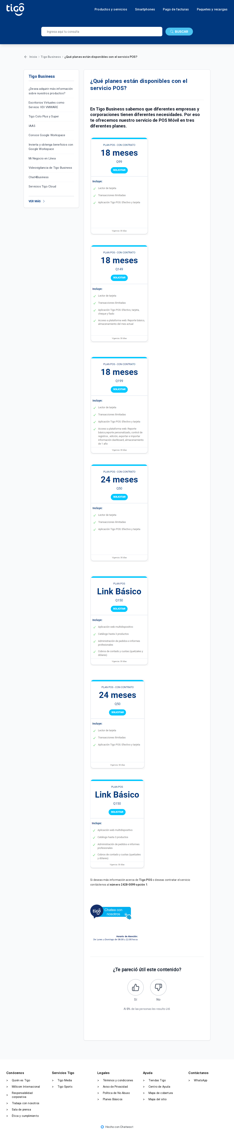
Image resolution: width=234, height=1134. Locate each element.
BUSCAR (179, 32)
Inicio (33, 56)
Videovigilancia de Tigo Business (50, 167)
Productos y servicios (111, 9)
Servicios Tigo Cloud (42, 186)
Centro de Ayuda (156, 1088)
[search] (101, 32)
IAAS (32, 126)
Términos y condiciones (115, 1081)
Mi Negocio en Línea (42, 158)
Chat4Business (39, 177)
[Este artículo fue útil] (135, 988)
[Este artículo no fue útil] (159, 988)
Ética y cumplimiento (22, 1117)
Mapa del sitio (155, 1100)
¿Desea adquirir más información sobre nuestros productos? (51, 91)
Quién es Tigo (18, 1081)
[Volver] (26, 57)
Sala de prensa (18, 1111)
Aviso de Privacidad (112, 1088)
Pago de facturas (176, 9)
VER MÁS (37, 201)
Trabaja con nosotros (22, 1104)
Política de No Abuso (113, 1094)
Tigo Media (62, 1081)
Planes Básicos (109, 1100)
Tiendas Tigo (154, 1081)
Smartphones (145, 9)
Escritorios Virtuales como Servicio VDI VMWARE (46, 105)
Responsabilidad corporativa (19, 1096)
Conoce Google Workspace (47, 135)
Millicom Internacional (23, 1088)
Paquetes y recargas (212, 9)
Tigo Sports (62, 1088)
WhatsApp (197, 1081)
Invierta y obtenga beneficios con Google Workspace (51, 147)
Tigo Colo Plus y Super (44, 116)
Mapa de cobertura (158, 1094)
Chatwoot (126, 1128)
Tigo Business (51, 56)
